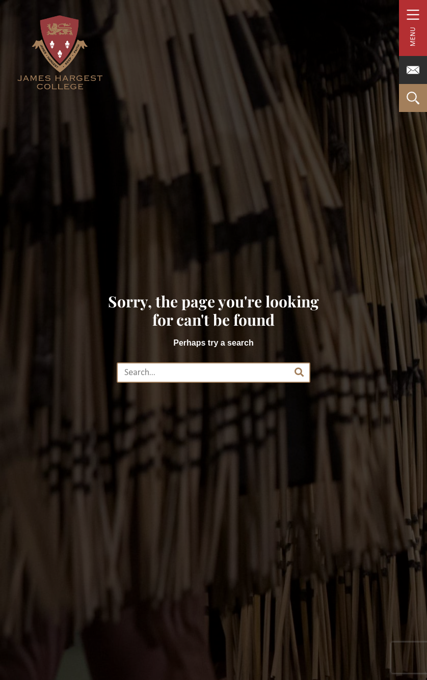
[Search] (299, 372)
